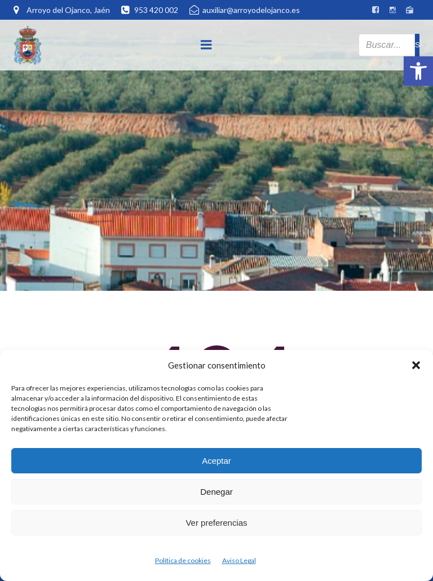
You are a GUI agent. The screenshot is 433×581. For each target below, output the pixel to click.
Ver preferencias (216, 522)
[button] (418, 71)
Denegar (216, 491)
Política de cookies (183, 560)
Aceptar (216, 460)
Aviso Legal (239, 560)
